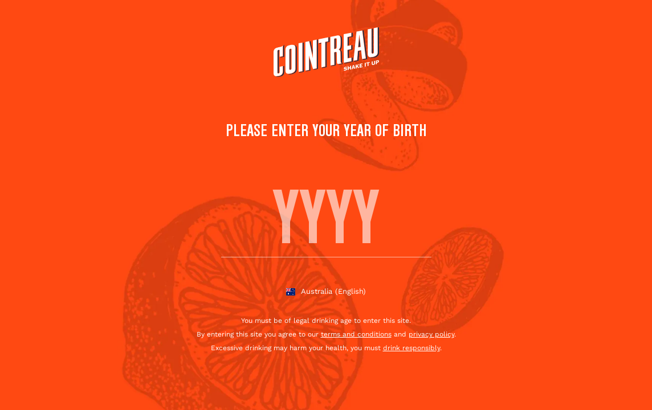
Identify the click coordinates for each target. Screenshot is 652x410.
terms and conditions (356, 334)
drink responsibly (411, 348)
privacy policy (431, 334)
